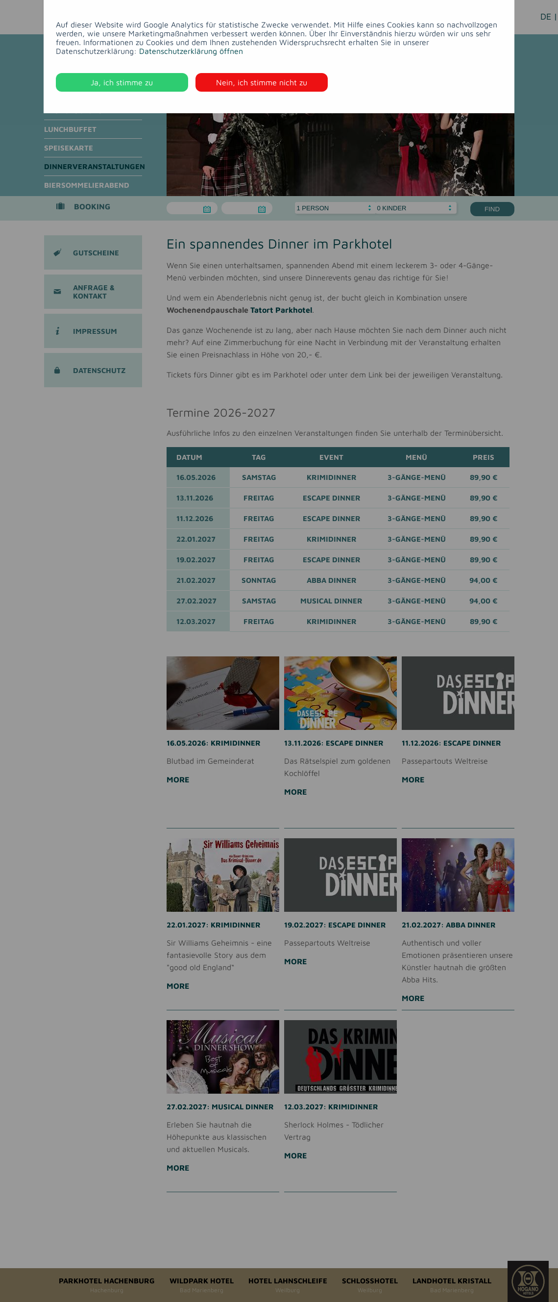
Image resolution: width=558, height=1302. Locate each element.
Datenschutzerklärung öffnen (191, 51)
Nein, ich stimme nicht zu (261, 82)
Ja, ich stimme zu (122, 82)
